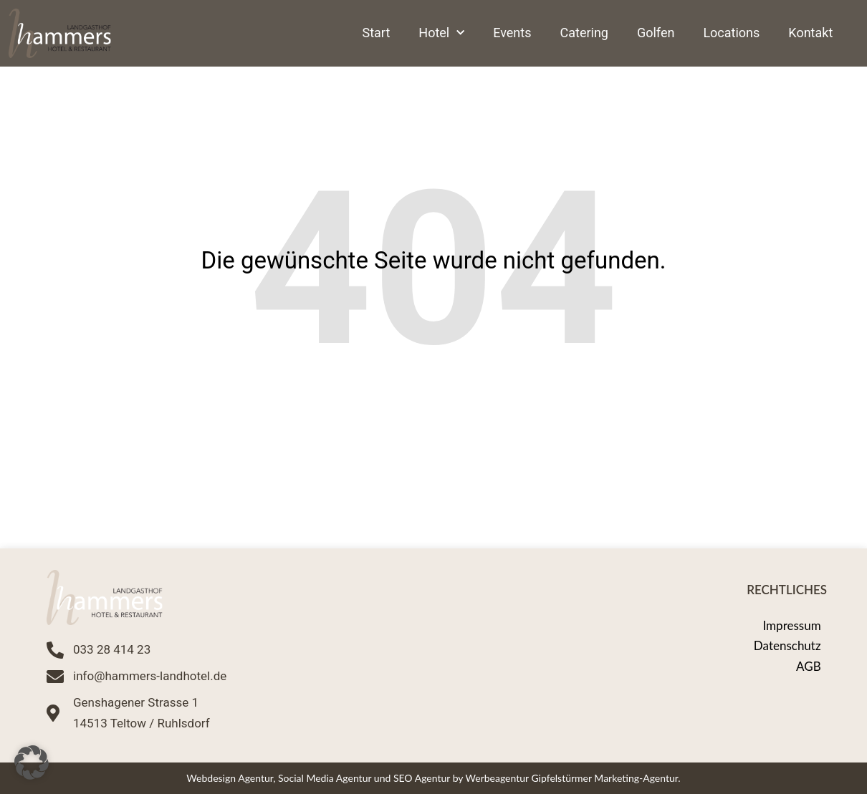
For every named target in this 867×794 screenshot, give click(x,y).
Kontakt (810, 32)
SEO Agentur (421, 778)
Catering (584, 32)
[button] (31, 762)
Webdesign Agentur (229, 778)
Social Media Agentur (324, 778)
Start (377, 32)
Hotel (441, 33)
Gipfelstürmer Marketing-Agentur (604, 778)
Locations (731, 32)
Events (512, 32)
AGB (808, 666)
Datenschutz (787, 645)
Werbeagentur (497, 778)
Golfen (655, 32)
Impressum (791, 625)
